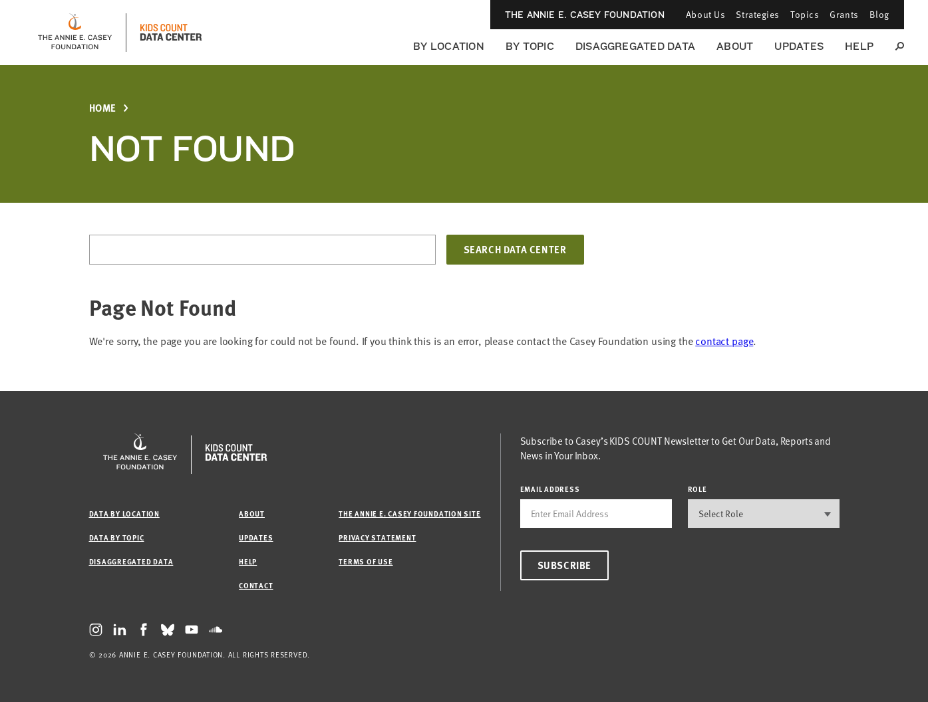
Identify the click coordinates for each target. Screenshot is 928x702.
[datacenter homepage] (171, 32)
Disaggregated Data (635, 46)
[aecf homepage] (75, 33)
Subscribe (564, 565)
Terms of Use (365, 561)
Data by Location (124, 514)
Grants (844, 14)
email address (550, 489)
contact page (724, 341)
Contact (256, 585)
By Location (448, 46)
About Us (705, 14)
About (734, 46)
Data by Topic (116, 537)
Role (697, 489)
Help (859, 46)
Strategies (758, 14)
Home (102, 108)
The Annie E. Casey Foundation (585, 14)
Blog (879, 14)
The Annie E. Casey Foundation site (409, 514)
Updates (799, 46)
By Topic (530, 46)
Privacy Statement (377, 537)
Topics (804, 14)
